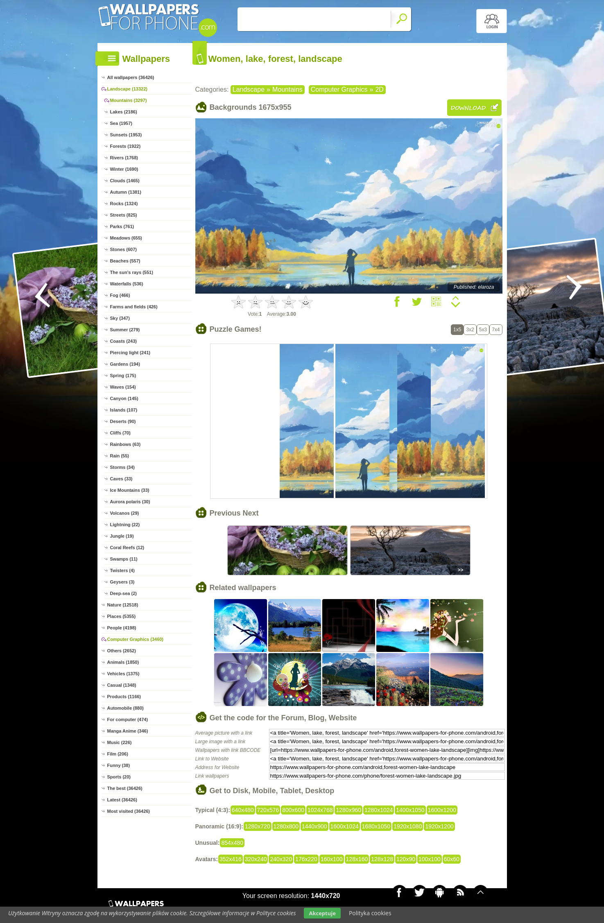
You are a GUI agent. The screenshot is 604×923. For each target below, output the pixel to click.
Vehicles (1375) (123, 673)
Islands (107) (124, 409)
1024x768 (320, 810)
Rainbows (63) (125, 444)
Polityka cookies (370, 913)
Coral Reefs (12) (127, 547)
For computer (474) (127, 719)
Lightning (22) (125, 524)
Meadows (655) (126, 237)
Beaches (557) (125, 260)
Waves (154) (123, 387)
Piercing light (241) (130, 352)
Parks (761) (122, 226)
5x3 (483, 330)
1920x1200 (439, 826)
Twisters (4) (122, 570)
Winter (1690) (124, 169)
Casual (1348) (121, 685)
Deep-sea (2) (123, 593)
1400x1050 (410, 810)
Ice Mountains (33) (129, 490)
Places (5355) (121, 616)
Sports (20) (119, 776)
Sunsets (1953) (126, 134)
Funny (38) (118, 765)
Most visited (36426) (128, 811)
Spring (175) (123, 375)
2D (379, 89)
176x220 (306, 859)
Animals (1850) (123, 662)
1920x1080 (408, 826)
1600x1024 (344, 826)
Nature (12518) (122, 604)
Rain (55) (119, 455)
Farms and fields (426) (134, 306)
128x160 (357, 859)
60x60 (451, 859)
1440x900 (314, 826)
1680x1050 (376, 826)
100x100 (430, 859)
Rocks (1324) (124, 203)
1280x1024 (378, 810)
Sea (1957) (121, 123)
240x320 (281, 859)
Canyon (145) (124, 398)
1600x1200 (442, 810)
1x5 (457, 330)
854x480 (232, 842)
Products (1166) (124, 696)
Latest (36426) (122, 799)
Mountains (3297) (128, 100)
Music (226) (119, 742)
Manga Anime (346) (127, 730)
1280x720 (257, 826)
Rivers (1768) (124, 157)
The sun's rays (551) (131, 272)
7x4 (496, 330)
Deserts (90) (123, 421)
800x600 (293, 810)
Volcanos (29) (124, 513)
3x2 (470, 330)
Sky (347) (120, 318)
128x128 (382, 859)
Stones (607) (123, 249)
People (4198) (121, 627)
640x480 (243, 810)
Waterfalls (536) (126, 283)
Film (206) (117, 753)
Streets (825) (123, 215)
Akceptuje (322, 913)
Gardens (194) (125, 364)
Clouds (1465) (125, 180)
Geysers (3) (122, 581)
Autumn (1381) (125, 192)
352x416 (230, 859)
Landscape (249, 89)
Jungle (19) (122, 536)
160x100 (332, 859)
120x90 (405, 859)
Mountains (287, 89)
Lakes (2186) (123, 111)
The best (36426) (125, 788)
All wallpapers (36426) (130, 77)
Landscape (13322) (127, 88)
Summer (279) (125, 329)
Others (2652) (121, 650)
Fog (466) (120, 295)
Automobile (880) (125, 708)
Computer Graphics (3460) (135, 639)
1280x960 (348, 810)
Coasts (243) (123, 341)
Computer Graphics (339, 89)
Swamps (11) (124, 559)
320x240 (256, 859)
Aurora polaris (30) (130, 501)
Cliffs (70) (120, 432)
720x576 (268, 810)
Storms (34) (122, 467)
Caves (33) (121, 478)
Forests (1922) (125, 146)
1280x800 (286, 826)
